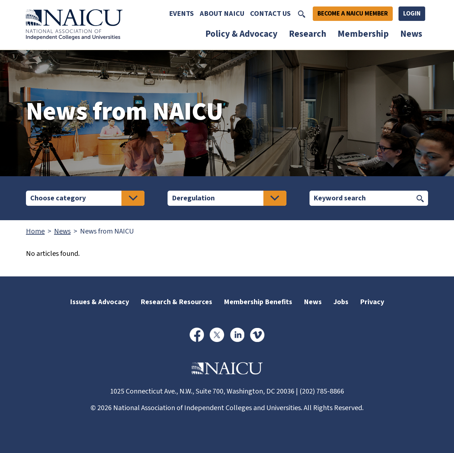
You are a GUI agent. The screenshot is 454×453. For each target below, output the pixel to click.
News (411, 33)
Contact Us (270, 14)
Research (307, 33)
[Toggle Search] (301, 14)
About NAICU (222, 14)
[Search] (361, 198)
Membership (363, 33)
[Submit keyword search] (420, 198)
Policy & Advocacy (241, 33)
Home (35, 231)
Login (411, 13)
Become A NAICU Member (352, 13)
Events (181, 14)
